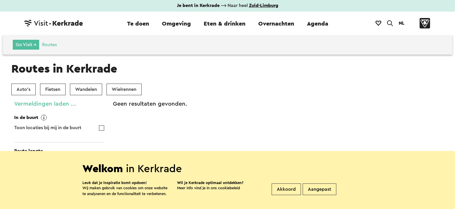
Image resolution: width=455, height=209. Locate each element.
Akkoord (286, 199)
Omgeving (176, 24)
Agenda (317, 24)
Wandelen (86, 89)
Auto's (23, 89)
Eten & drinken (224, 24)
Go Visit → (26, 44)
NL (402, 23)
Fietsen (52, 89)
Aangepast (319, 199)
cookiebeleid (229, 197)
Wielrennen (124, 89)
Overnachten (276, 24)
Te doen (138, 24)
